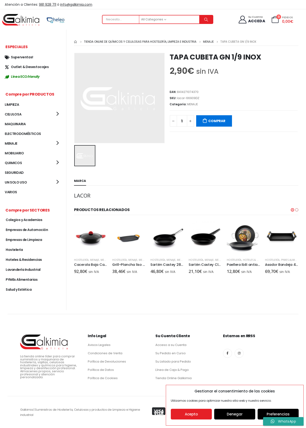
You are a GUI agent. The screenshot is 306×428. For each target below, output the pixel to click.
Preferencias (278, 414)
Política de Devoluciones (107, 361)
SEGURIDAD (14, 172)
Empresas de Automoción (27, 229)
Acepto (191, 414)
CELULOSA (13, 114)
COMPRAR (216, 121)
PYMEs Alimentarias (21, 279)
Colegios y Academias (24, 219)
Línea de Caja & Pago (172, 370)
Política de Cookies (103, 378)
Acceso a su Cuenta (170, 345)
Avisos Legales (99, 345)
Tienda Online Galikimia (173, 378)
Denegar (235, 414)
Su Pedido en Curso (170, 353)
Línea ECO (22, 76)
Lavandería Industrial (23, 269)
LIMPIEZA (12, 104)
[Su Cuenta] (251, 19)
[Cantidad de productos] (182, 121)
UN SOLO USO (16, 182)
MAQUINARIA (15, 124)
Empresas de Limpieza (24, 239)
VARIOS (11, 192)
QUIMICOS (13, 163)
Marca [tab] (80, 180)
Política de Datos (101, 370)
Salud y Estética (19, 289)
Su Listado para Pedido (173, 361)
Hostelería (81, 259)
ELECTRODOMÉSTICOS (23, 133)
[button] (292, 209)
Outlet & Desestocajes (27, 66)
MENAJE (192, 104)
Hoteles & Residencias (257, 259)
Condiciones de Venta (105, 353)
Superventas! (19, 57)
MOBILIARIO (14, 153)
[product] (90, 236)
